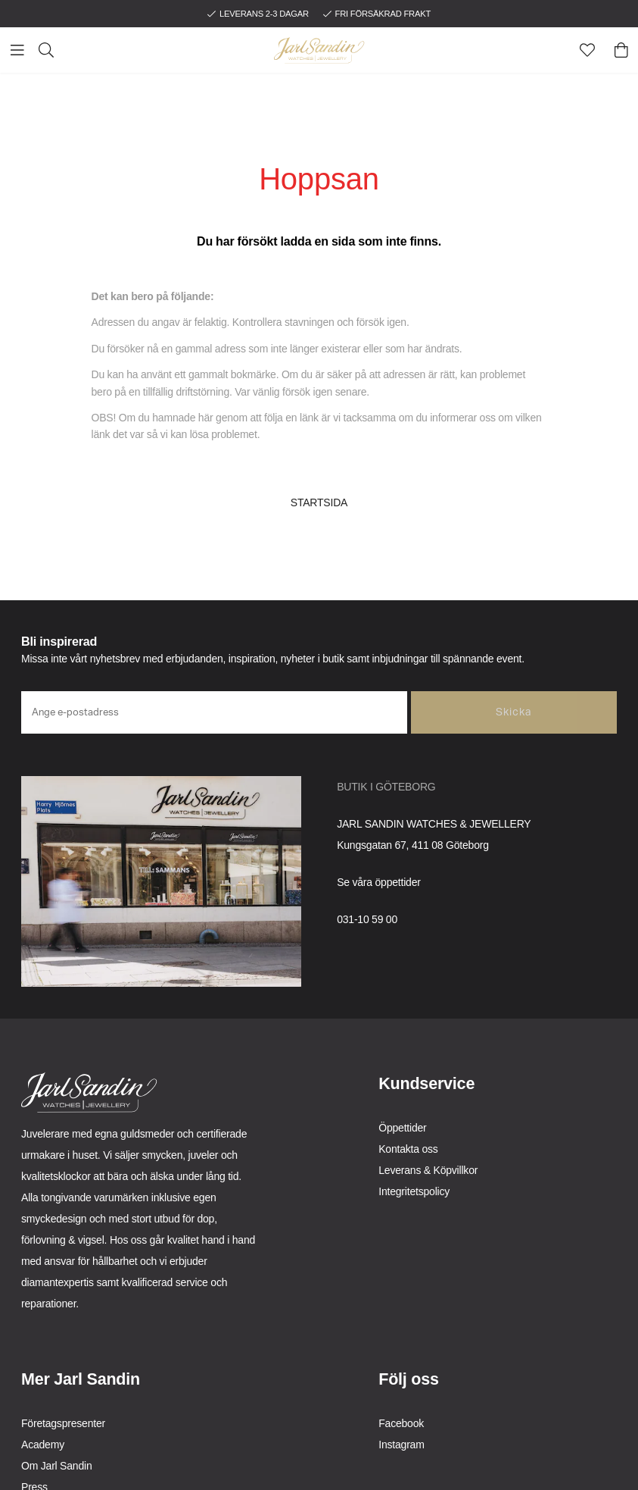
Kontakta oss (407, 1149)
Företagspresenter (63, 1423)
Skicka (514, 712)
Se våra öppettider (379, 882)
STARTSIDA (319, 502)
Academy (42, 1444)
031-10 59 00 (367, 919)
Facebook (401, 1423)
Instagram (401, 1444)
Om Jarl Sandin (56, 1466)
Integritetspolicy (414, 1191)
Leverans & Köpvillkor (428, 1170)
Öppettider (402, 1128)
